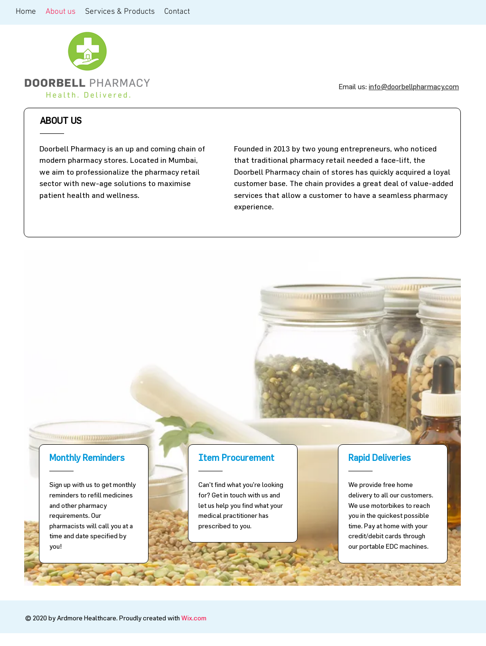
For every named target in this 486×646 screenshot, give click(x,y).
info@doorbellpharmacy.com (414, 87)
